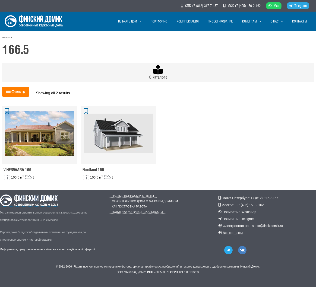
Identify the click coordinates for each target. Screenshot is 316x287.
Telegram (300, 6)
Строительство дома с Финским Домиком (142, 201)
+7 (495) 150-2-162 (248, 6)
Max (276, 6)
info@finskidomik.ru (270, 226)
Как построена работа (126, 206)
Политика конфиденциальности (134, 212)
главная (7, 37)
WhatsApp (249, 212)
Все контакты (233, 233)
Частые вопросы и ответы (130, 196)
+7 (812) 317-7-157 (205, 6)
